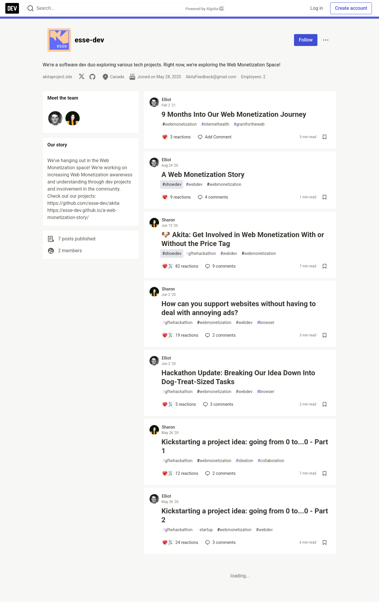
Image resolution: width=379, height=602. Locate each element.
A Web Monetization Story (202, 174)
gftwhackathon (201, 253)
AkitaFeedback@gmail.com (211, 76)
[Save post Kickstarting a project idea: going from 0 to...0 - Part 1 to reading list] (324, 473)
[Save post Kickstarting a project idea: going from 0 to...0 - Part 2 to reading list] (324, 542)
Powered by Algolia (204, 9)
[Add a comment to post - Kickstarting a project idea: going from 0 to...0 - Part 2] (180, 542)
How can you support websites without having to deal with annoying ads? (238, 308)
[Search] (30, 8)
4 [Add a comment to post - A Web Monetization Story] (212, 197)
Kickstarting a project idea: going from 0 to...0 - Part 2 (244, 515)
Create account (351, 8)
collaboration (271, 461)
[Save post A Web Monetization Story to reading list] (324, 197)
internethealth (215, 124)
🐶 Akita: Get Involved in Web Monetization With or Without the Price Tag (242, 239)
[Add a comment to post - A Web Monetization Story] (176, 197)
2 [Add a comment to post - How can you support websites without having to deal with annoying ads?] (219, 335)
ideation (244, 461)
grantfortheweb (249, 124)
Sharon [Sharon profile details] (168, 220)
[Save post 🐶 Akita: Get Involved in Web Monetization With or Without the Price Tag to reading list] (324, 266)
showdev (171, 184)
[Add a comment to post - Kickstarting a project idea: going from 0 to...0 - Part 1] (180, 473)
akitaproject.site (57, 76)
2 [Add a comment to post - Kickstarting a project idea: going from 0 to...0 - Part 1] (219, 473)
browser (265, 323)
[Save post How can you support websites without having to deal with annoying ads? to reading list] (324, 335)
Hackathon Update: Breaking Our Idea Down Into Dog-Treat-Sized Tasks (238, 377)
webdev (194, 184)
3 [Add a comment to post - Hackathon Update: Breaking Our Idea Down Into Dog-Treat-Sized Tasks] (217, 404)
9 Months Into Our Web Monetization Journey (233, 114)
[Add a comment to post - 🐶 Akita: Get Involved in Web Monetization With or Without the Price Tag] (180, 266)
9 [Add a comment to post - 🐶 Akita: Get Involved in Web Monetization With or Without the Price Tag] (219, 266)
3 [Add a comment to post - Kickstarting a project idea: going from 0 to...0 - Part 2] (219, 542)
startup (205, 530)
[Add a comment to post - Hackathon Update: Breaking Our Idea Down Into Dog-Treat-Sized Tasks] (178, 404)
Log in (316, 8)
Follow (306, 40)
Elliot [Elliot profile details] (166, 99)
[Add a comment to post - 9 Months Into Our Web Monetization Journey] (176, 137)
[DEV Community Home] (12, 8)
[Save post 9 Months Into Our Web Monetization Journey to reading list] (324, 137)
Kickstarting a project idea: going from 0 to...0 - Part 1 (244, 446)
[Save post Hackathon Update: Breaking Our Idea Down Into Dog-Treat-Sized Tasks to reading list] (324, 404)
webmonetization (179, 124)
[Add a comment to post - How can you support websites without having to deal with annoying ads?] (180, 335)
